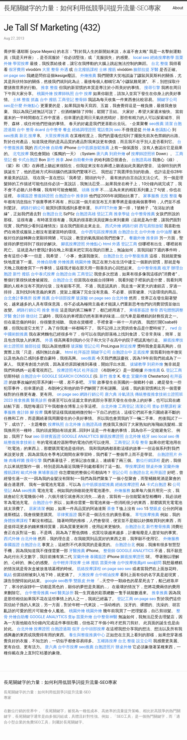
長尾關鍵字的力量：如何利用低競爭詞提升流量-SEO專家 (82, 8)
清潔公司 (143, 406)
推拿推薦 (22, 400)
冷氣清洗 (126, 394)
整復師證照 (44, 195)
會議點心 (163, 129)
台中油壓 (164, 232)
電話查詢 (105, 129)
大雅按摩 (86, 574)
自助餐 (57, 147)
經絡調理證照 (84, 129)
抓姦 (35, 99)
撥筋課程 (12, 472)
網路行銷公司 (33, 207)
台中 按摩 (83, 93)
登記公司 (92, 346)
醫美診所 (39, 400)
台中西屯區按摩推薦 (99, 232)
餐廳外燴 (137, 238)
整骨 (154, 310)
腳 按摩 (36, 412)
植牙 (166, 268)
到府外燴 (117, 153)
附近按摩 (128, 346)
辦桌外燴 (154, 466)
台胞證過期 (61, 628)
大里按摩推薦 (57, 135)
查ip (155, 406)
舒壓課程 (168, 406)
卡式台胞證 (28, 159)
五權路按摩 (107, 641)
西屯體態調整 (171, 310)
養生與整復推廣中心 (87, 634)
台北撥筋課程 (86, 69)
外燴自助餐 (47, 262)
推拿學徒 (122, 214)
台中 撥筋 (48, 99)
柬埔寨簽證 (139, 310)
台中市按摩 (68, 647)
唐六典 (102, 153)
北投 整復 (168, 195)
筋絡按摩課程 (89, 568)
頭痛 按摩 (90, 189)
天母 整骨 (139, 442)
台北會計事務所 (18, 298)
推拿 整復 (49, 87)
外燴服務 (122, 490)
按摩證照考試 (69, 370)
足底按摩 (141, 352)
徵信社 (32, 316)
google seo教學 (58, 580)
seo (117, 129)
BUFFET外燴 (106, 207)
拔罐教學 (138, 364)
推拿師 (82, 195)
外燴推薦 (88, 75)
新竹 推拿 (55, 159)
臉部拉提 (141, 69)
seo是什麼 (13, 105)
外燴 (147, 129)
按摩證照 (42, 628)
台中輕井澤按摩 (67, 562)
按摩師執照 (64, 93)
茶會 (111, 508)
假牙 (76, 628)
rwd (173, 328)
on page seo (15, 75)
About (177, 8)
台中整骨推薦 (143, 214)
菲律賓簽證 (51, 436)
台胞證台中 (65, 195)
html (107, 244)
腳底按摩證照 (73, 244)
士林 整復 (21, 99)
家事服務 (151, 195)
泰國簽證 (25, 195)
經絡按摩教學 (162, 57)
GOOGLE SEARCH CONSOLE (67, 376)
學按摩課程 (135, 466)
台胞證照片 (167, 454)
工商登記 (66, 99)
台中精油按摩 (107, 574)
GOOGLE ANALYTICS (80, 436)
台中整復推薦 (136, 256)
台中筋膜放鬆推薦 (93, 147)
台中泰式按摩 (43, 274)
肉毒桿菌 (17, 460)
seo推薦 (156, 123)
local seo (141, 57)
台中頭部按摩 (63, 298)
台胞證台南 (66, 274)
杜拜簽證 (82, 352)
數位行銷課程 (148, 460)
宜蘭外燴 (139, 376)
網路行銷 (130, 226)
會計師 (19, 316)
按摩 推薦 (41, 298)
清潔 (169, 123)
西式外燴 (42, 147)
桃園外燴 (45, 93)
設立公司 (144, 641)
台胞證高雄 (141, 159)
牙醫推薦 (77, 550)
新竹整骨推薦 (158, 526)
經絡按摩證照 (127, 484)
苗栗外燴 (108, 562)
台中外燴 (147, 232)
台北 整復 (159, 63)
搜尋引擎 (152, 87)
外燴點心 (31, 105)
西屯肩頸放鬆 (151, 226)
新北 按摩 (27, 135)
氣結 (8, 574)
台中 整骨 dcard (31, 129)
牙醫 (154, 69)
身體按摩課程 (16, 520)
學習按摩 (21, 63)
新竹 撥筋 (21, 274)
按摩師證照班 (143, 153)
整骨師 (81, 99)
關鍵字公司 (167, 99)
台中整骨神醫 (105, 616)
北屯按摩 (21, 153)
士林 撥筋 (107, 69)
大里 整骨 (50, 69)
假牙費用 (17, 69)
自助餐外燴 (83, 159)
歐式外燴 (29, 472)
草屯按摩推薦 (147, 514)
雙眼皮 (155, 508)
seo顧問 (154, 562)
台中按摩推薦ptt (131, 562)
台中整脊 (54, 129)
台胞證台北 (52, 214)
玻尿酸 (82, 298)
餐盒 (67, 129)
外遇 (64, 69)
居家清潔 (37, 508)
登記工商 (105, 214)
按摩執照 (56, 424)
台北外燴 (120, 298)
